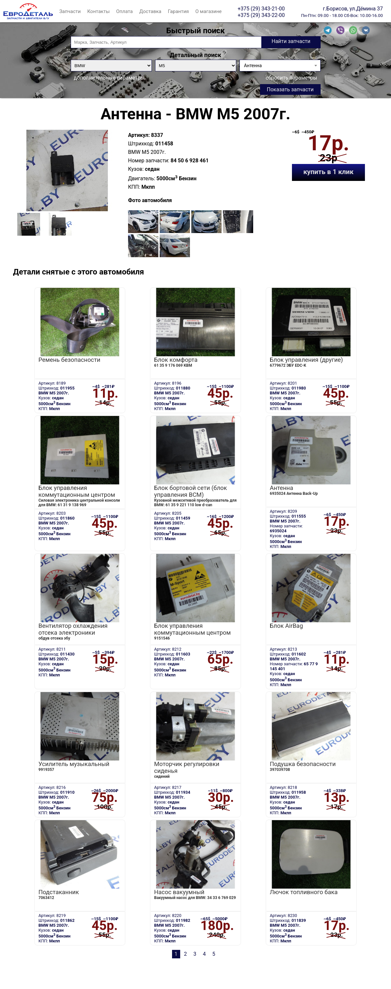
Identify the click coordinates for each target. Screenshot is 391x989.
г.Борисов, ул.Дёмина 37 (353, 8)
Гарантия (178, 11)
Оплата (124, 11)
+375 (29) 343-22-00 (261, 15)
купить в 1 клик (328, 172)
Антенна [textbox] (253, 65)
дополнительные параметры (109, 78)
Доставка (150, 11)
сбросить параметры (291, 78)
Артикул (138, 135)
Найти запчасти (290, 41)
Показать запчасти (290, 89)
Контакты (98, 11)
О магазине (208, 11)
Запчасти (70, 11)
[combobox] (280, 65)
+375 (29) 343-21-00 (261, 8)
